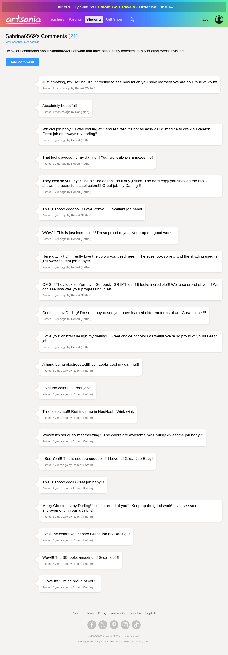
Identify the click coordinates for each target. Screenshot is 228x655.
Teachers (56, 19)
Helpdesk (150, 613)
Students (94, 19)
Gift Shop (114, 19)
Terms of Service (123, 641)
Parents (75, 19)
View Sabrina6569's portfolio (22, 42)
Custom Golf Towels (115, 7)
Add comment (22, 62)
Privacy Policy (143, 641)
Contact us (135, 613)
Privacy (102, 613)
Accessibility (118, 613)
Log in (207, 19)
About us (77, 613)
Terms (90, 613)
